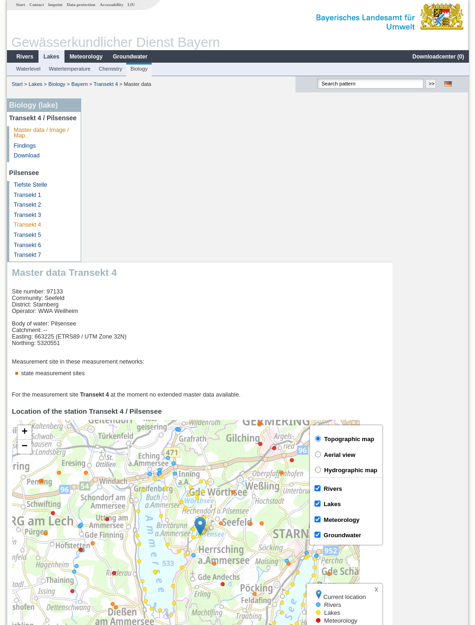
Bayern (79, 84)
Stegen (103, 550)
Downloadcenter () (437, 56)
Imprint (55, 4)
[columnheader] (137, 509)
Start (20, 4)
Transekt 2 (27, 205)
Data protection (80, 4)
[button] (276, 362)
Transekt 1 (27, 195)
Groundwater (129, 56)
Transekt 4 (105, 84)
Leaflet (439, 484)
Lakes (51, 56)
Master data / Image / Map (41, 133)
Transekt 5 (27, 235)
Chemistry (110, 69)
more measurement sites (132, 560)
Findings (24, 146)
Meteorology (85, 56)
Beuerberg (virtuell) (119, 529)
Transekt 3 (27, 215)
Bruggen (105, 539)
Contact (36, 4)
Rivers (24, 56)
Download (26, 155)
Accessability (111, 4)
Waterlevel (28, 69)
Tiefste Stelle (30, 185)
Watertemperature (69, 69)
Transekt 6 (27, 245)
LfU (131, 4)
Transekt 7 (27, 255)
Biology (138, 69)
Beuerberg (108, 519)
